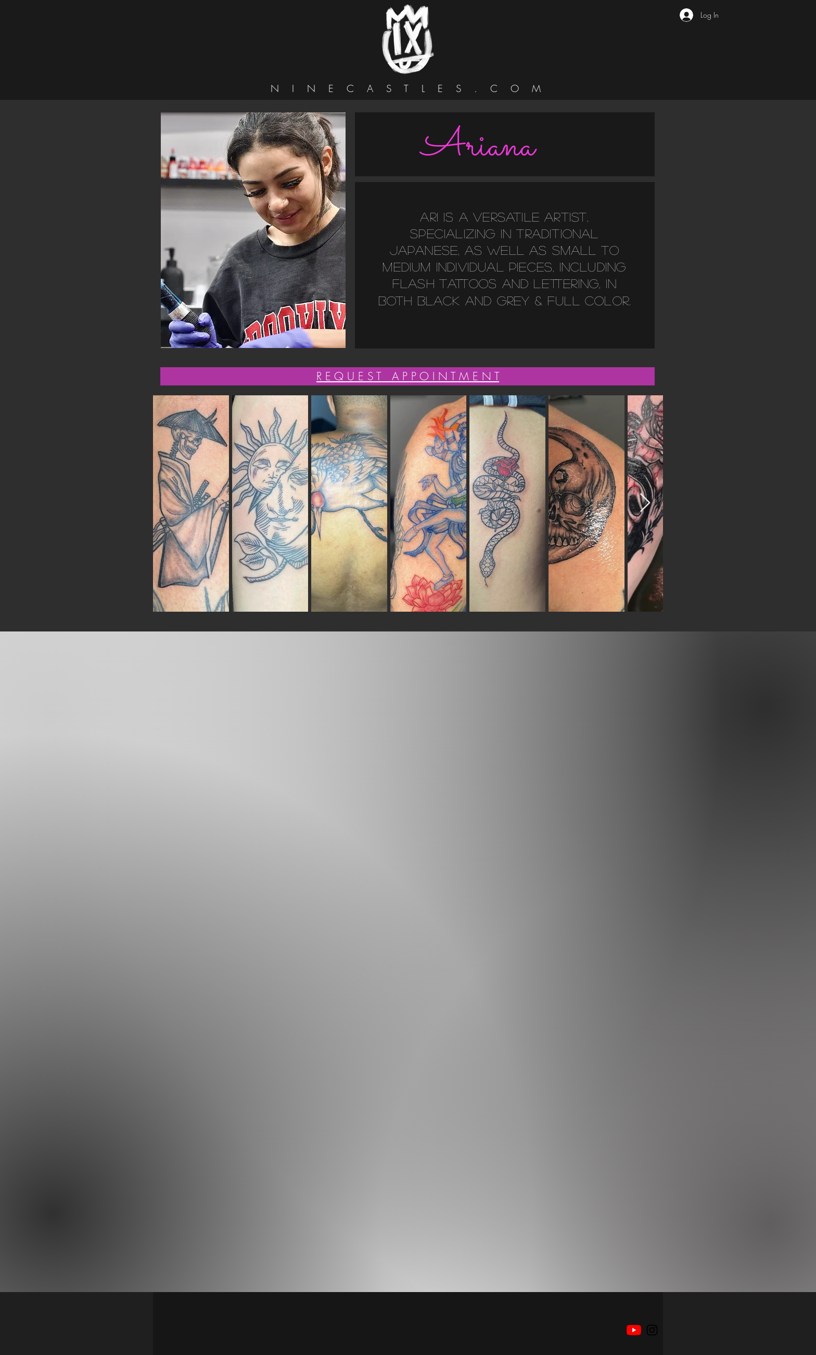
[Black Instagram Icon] (652, 1330)
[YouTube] (634, 1330)
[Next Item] (645, 503)
